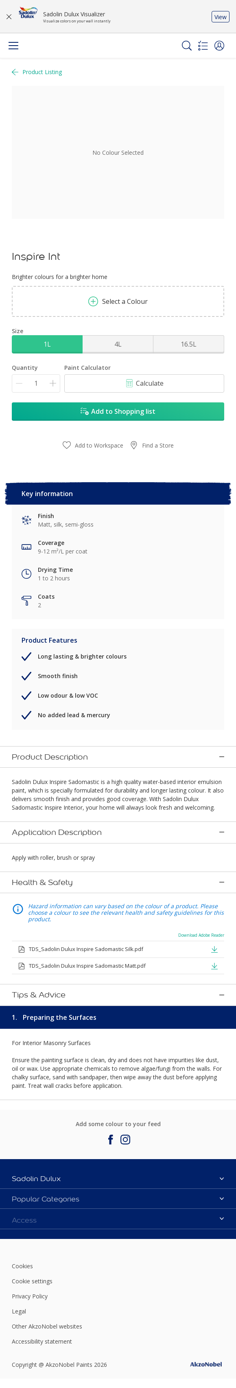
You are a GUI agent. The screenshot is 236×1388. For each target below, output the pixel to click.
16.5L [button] (189, 344)
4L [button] (118, 344)
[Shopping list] (203, 46)
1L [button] (47, 344)
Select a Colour (118, 301)
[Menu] (13, 46)
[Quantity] (36, 383)
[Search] (187, 46)
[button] (219, 46)
